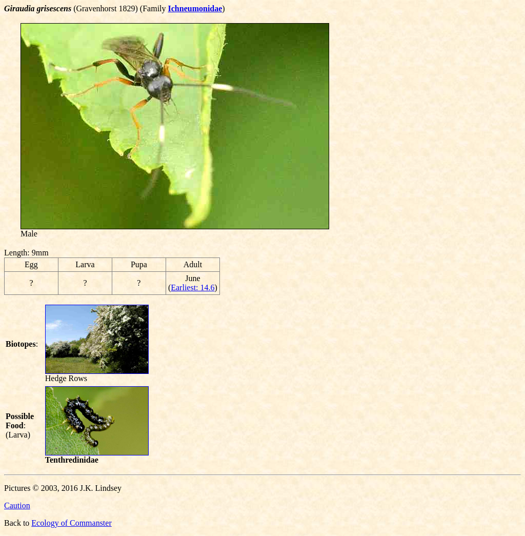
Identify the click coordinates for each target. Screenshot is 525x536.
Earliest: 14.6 (192, 287)
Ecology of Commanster (71, 523)
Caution (17, 505)
